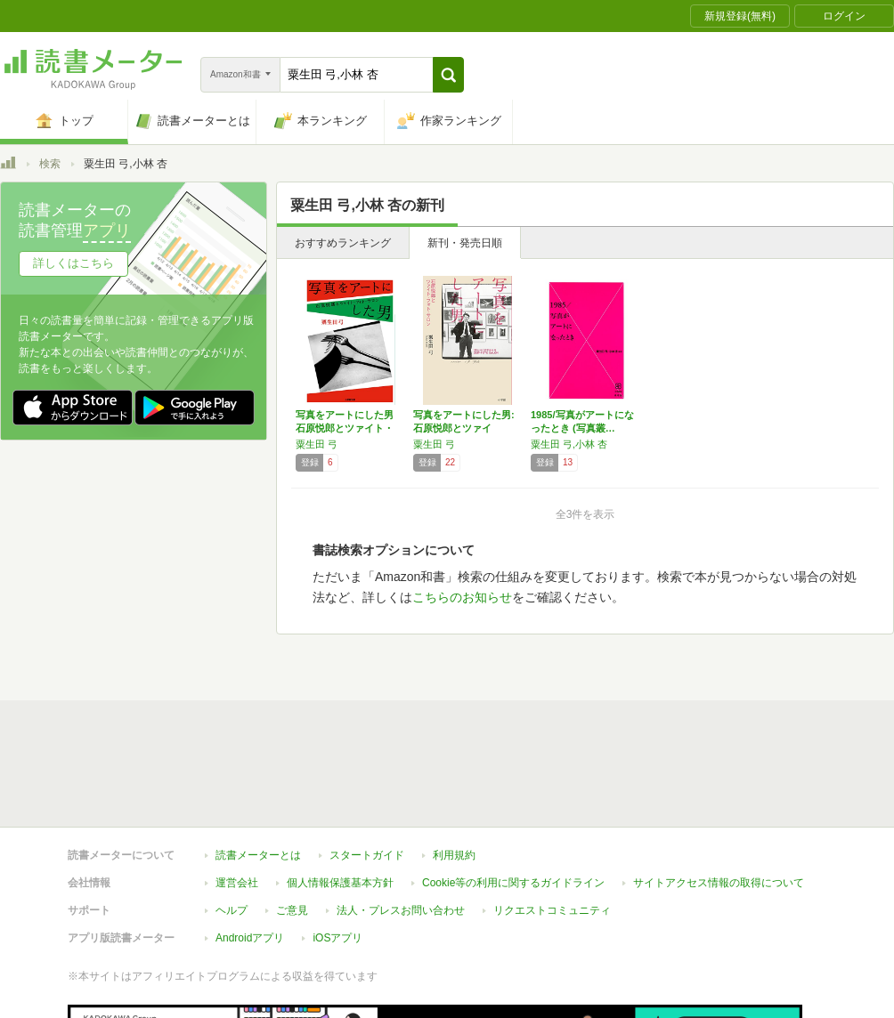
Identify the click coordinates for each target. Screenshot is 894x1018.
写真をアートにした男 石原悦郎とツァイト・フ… (345, 428)
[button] (448, 75)
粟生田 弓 (316, 444)
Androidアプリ (249, 938)
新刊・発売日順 (464, 243)
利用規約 (454, 855)
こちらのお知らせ (462, 597)
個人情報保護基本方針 (340, 882)
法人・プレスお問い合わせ (401, 910)
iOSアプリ (337, 938)
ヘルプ (231, 910)
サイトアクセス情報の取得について (718, 882)
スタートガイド (366, 855)
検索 (50, 164)
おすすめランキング (343, 243)
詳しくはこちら (73, 263)
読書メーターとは (258, 855)
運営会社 (236, 882)
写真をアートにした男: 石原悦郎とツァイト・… (464, 428)
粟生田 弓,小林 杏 (569, 444)
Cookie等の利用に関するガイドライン (513, 882)
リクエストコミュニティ (552, 910)
